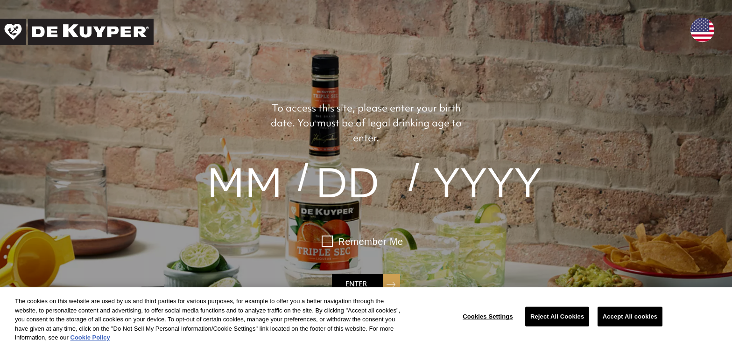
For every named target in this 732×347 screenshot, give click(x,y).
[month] (245, 183)
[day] (347, 183)
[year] (487, 183)
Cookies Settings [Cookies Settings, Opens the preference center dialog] (488, 316)
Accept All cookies (630, 316)
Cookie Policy (90, 337)
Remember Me (370, 241)
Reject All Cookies (557, 316)
